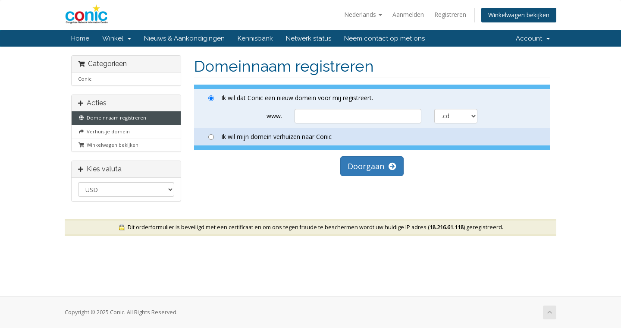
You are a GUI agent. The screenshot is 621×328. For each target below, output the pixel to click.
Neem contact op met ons (384, 38)
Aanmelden (408, 14)
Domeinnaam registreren (112, 117)
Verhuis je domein (104, 131)
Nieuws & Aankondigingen (184, 38)
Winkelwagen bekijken (518, 15)
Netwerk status (308, 38)
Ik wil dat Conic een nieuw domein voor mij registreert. (290, 98)
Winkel (116, 38)
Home (80, 38)
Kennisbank (255, 38)
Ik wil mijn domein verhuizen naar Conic (270, 136)
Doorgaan (372, 166)
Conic (84, 79)
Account (533, 38)
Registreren (450, 14)
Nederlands (363, 14)
